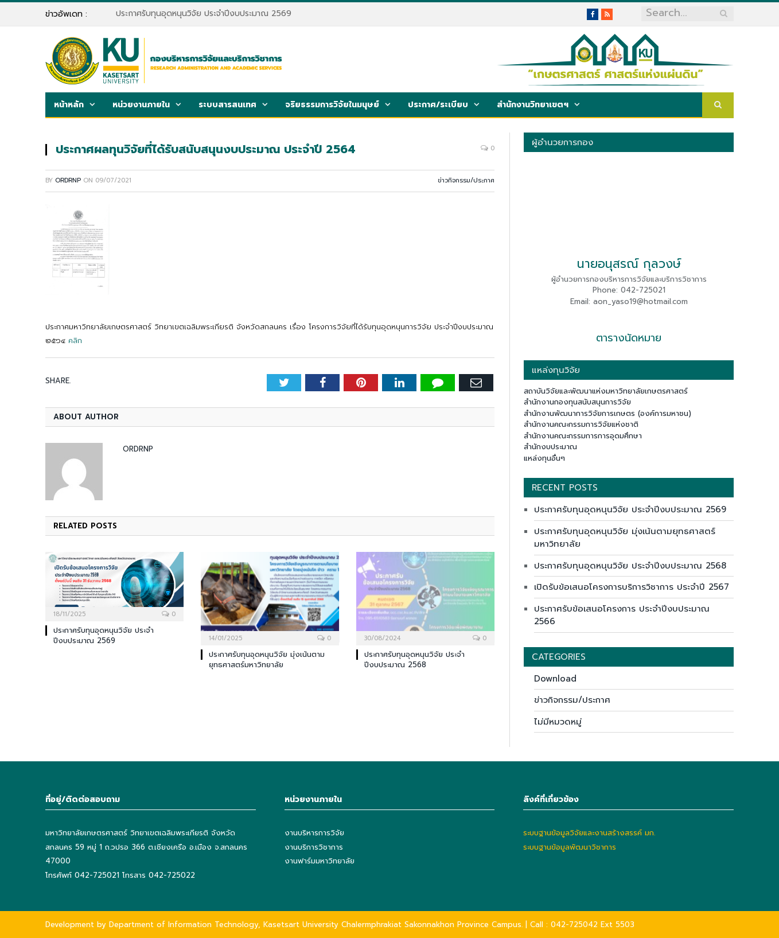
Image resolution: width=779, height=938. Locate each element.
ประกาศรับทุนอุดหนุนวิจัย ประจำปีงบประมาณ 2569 (203, 14)
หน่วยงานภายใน (141, 105)
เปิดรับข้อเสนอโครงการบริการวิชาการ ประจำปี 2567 (631, 587)
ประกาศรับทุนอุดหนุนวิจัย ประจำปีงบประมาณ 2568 (414, 659)
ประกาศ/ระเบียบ (438, 105)
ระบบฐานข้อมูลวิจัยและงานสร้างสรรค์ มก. (589, 832)
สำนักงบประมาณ (550, 446)
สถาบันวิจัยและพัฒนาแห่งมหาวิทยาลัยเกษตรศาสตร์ (606, 391)
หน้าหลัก (69, 105)
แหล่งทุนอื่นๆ (544, 458)
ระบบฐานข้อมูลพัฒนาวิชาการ (569, 847)
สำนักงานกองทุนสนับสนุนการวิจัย (577, 401)
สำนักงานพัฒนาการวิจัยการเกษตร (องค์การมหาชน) (607, 413)
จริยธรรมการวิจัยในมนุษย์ (332, 105)
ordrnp (68, 180)
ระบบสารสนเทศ (227, 105)
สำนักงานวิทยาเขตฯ (532, 105)
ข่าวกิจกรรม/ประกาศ (466, 180)
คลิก (75, 340)
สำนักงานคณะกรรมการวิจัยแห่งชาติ (581, 424)
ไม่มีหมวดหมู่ (558, 721)
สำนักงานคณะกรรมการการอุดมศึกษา (583, 435)
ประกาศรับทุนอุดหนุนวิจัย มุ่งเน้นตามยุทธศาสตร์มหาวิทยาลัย (267, 659)
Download (555, 678)
